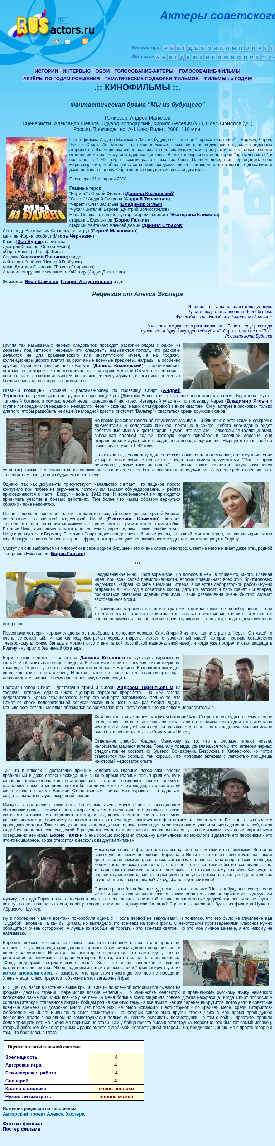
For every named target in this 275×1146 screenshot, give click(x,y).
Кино (52, 22)
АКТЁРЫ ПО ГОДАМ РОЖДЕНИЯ (61, 78)
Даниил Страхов (162, 225)
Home (56, 41)
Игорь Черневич (73, 236)
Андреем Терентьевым (145, 687)
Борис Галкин (131, 220)
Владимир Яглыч (141, 204)
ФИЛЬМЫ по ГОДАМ (227, 78)
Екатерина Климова (194, 214)
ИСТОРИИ (46, 71)
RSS (85, 41)
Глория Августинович (86, 281)
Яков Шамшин (41, 281)
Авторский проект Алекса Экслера (44, 1114)
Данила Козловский (149, 193)
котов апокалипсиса (27, 973)
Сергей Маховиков (114, 230)
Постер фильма (21, 1129)
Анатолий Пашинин (44, 256)
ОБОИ (102, 71)
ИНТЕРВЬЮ (77, 71)
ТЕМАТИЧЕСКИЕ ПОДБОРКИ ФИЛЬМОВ (152, 78)
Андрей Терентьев (146, 198)
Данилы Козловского (106, 657)
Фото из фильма (22, 1123)
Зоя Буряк (30, 241)
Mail (67, 42)
